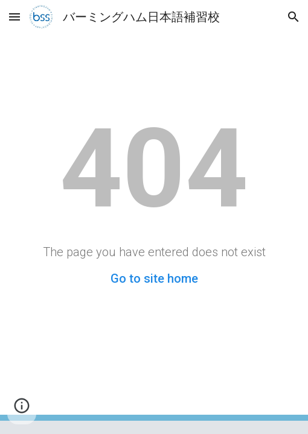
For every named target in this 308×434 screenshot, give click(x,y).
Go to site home (154, 278)
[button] (14, 16)
